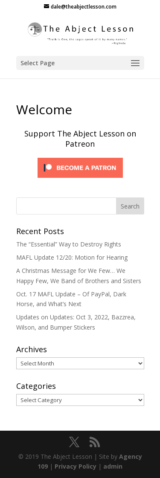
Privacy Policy (75, 466)
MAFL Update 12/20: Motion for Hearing (72, 257)
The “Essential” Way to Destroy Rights (68, 244)
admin (112, 466)
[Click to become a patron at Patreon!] (80, 180)
